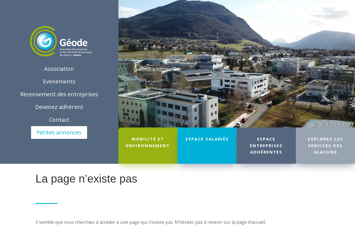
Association (59, 68)
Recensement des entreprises (59, 94)
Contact (59, 119)
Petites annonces (59, 132)
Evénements (59, 81)
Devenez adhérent (59, 107)
